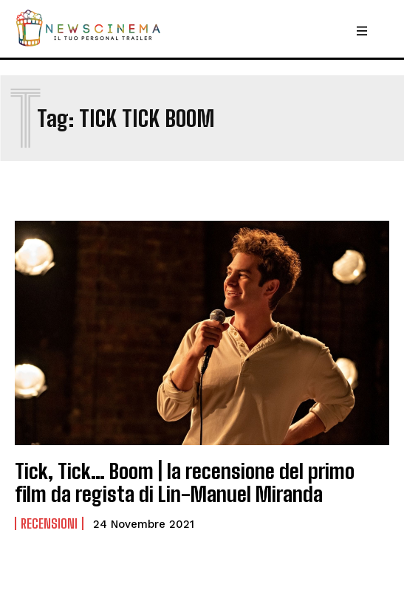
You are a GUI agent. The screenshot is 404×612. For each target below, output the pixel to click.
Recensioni (49, 523)
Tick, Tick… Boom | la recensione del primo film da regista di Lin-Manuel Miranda (185, 482)
